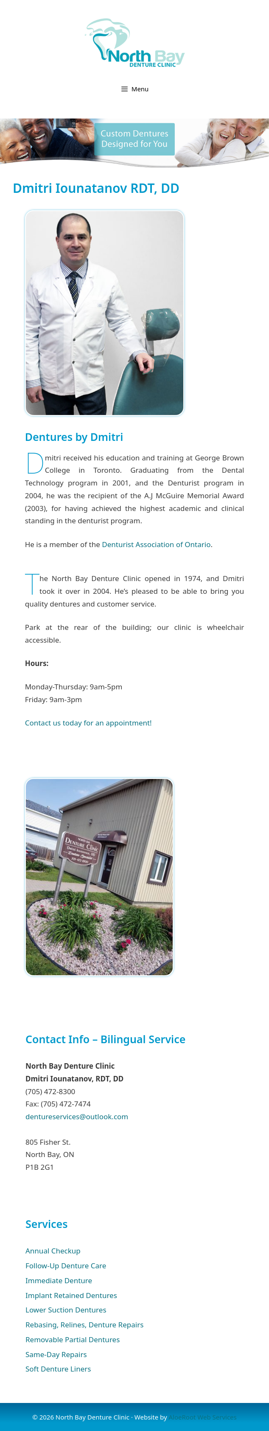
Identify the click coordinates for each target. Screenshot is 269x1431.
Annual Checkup (53, 1251)
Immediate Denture (58, 1280)
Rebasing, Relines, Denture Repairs (84, 1324)
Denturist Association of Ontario (156, 544)
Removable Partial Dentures (72, 1339)
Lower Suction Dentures (65, 1310)
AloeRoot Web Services (202, 1417)
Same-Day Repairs (56, 1354)
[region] (134, 143)
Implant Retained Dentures (71, 1295)
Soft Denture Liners (58, 1369)
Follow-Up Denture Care (65, 1265)
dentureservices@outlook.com (76, 1116)
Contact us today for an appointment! (88, 723)
